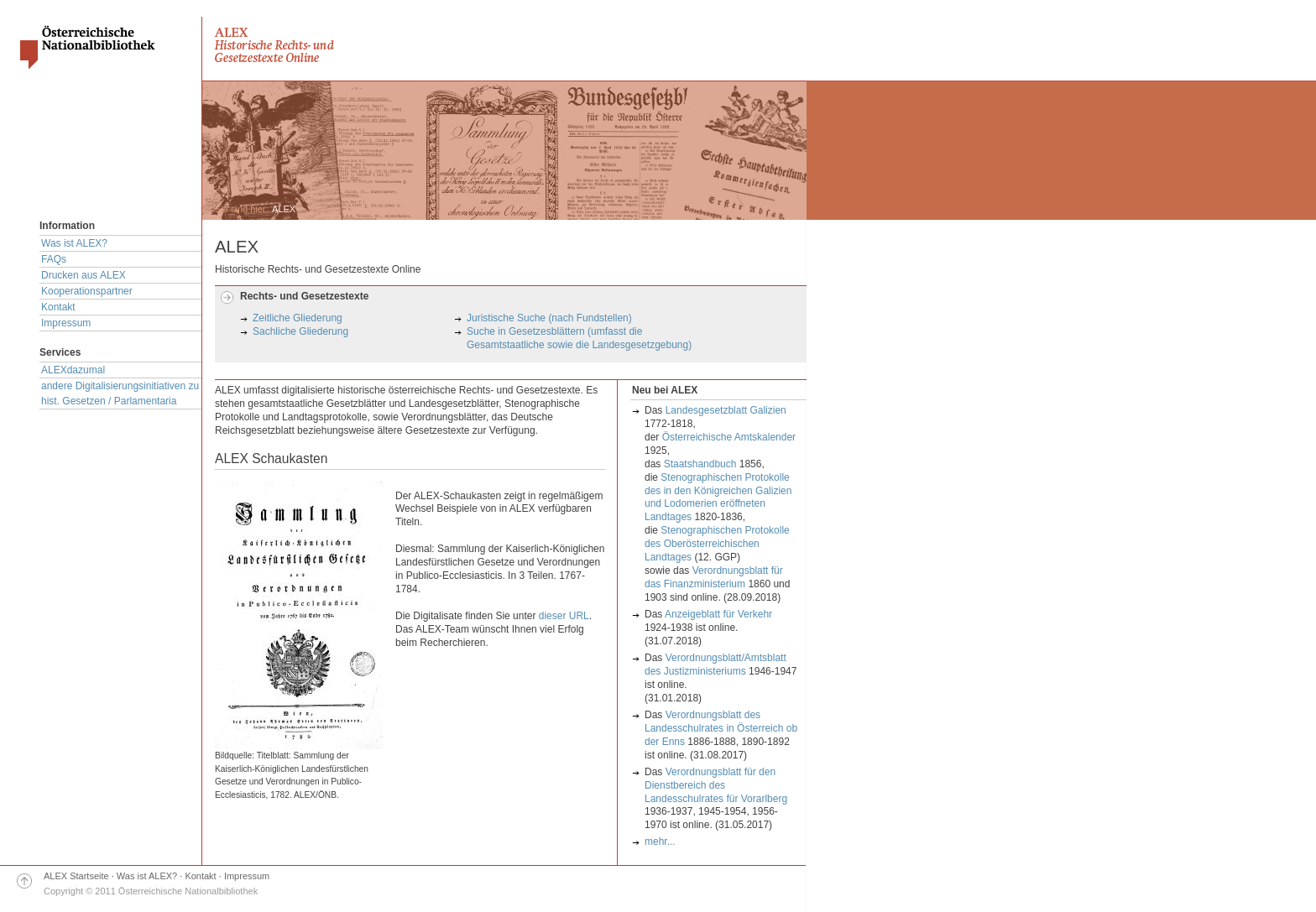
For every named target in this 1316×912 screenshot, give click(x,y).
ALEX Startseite (76, 876)
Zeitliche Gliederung (297, 318)
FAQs (53, 259)
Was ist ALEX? (74, 243)
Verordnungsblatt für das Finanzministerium (714, 577)
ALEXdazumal (73, 370)
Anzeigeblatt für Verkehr (718, 614)
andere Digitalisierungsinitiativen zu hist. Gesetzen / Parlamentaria (120, 393)
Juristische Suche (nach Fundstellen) (549, 318)
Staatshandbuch (700, 464)
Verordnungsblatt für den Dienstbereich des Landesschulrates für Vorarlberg (716, 785)
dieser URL (564, 616)
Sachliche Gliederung (300, 331)
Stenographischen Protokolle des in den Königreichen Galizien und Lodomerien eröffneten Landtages (718, 498)
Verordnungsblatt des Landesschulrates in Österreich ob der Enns (721, 728)
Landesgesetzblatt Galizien (726, 410)
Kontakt (58, 307)
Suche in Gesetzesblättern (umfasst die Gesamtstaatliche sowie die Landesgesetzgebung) (579, 338)
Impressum (66, 323)
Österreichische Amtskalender (729, 437)
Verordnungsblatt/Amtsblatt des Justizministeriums (715, 664)
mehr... (660, 841)
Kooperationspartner (87, 291)
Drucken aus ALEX (83, 275)
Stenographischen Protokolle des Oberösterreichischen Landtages (717, 543)
